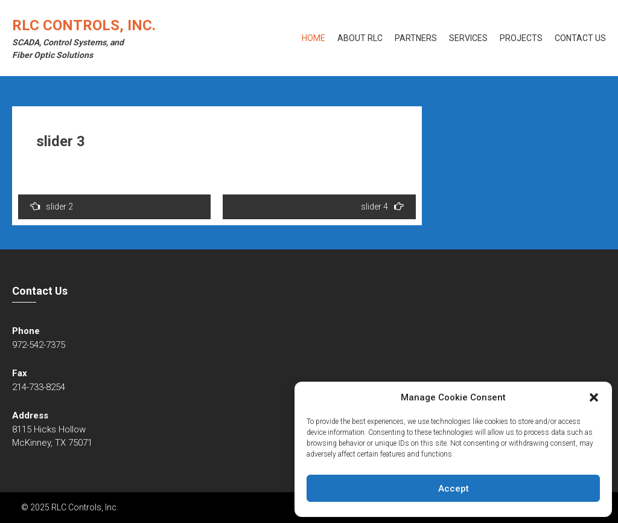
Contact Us (580, 38)
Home (313, 38)
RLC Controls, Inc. (84, 25)
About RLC (360, 38)
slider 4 (382, 206)
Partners (416, 38)
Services (468, 38)
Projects (521, 38)
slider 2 (51, 206)
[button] (594, 397)
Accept (453, 488)
